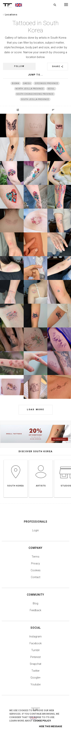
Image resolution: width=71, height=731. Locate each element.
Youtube (35, 684)
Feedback (35, 610)
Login (35, 530)
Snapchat (35, 663)
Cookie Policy (42, 720)
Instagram (35, 636)
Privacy (35, 563)
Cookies (36, 570)
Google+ (35, 677)
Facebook (36, 643)
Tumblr (35, 650)
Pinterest (35, 657)
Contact (35, 577)
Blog (35, 603)
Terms (35, 556)
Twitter (35, 670)
